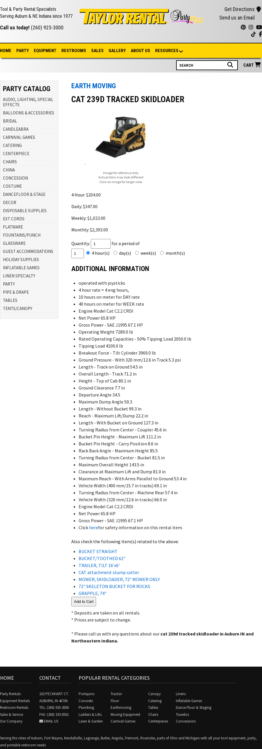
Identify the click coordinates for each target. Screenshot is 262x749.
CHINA (9, 170)
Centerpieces (158, 721)
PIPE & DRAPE (16, 292)
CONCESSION (15, 178)
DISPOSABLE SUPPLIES (25, 210)
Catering (155, 700)
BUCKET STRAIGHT (98, 551)
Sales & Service (11, 714)
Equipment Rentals (15, 700)
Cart (252, 65)
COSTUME (12, 186)
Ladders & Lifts (90, 714)
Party (22, 50)
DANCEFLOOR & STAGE (24, 194)
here (93, 527)
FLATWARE (13, 227)
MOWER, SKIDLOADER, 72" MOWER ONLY (119, 579)
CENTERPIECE (16, 153)
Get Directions (242, 9)
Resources (167, 51)
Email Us (51, 721)
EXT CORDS (13, 219)
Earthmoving (121, 707)
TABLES (10, 300)
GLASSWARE (14, 243)
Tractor (116, 693)
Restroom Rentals (14, 707)
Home (5, 50)
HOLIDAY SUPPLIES (21, 259)
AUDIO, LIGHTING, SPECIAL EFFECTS (28, 102)
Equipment (45, 50)
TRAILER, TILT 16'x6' (99, 565)
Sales (97, 50)
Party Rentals (10, 693)
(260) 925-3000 (47, 27)
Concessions (186, 721)
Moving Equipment (125, 714)
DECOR (9, 202)
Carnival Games (123, 721)
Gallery (117, 50)
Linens (181, 693)
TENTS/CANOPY (17, 308)
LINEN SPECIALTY (19, 276)
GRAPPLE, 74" (93, 593)
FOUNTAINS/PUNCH (21, 235)
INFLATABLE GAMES (21, 267)
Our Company (11, 721)
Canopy (154, 693)
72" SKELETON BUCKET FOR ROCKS (114, 586)
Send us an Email (237, 18)
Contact (50, 677)
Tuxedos (182, 714)
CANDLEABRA (16, 129)
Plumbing (86, 707)
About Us (140, 50)
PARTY (9, 284)
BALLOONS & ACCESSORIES (28, 113)
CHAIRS (10, 161)
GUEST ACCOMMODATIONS (28, 251)
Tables (153, 707)
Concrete (86, 700)
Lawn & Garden (91, 721)
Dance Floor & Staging (193, 707)
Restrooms (73, 50)
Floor (115, 700)
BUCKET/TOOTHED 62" (102, 558)
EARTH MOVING (93, 86)
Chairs (153, 714)
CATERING (12, 145)
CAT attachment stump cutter (109, 572)
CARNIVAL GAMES (19, 137)
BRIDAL (10, 121)
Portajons (86, 693)
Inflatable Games (189, 700)
